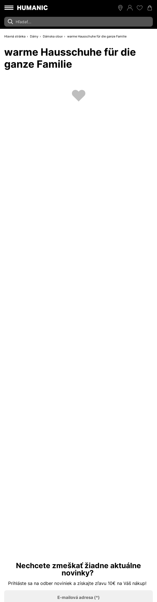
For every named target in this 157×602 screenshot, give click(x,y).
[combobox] (78, 22)
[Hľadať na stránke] (78, 22)
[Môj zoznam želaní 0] (140, 8)
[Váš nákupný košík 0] (150, 8)
